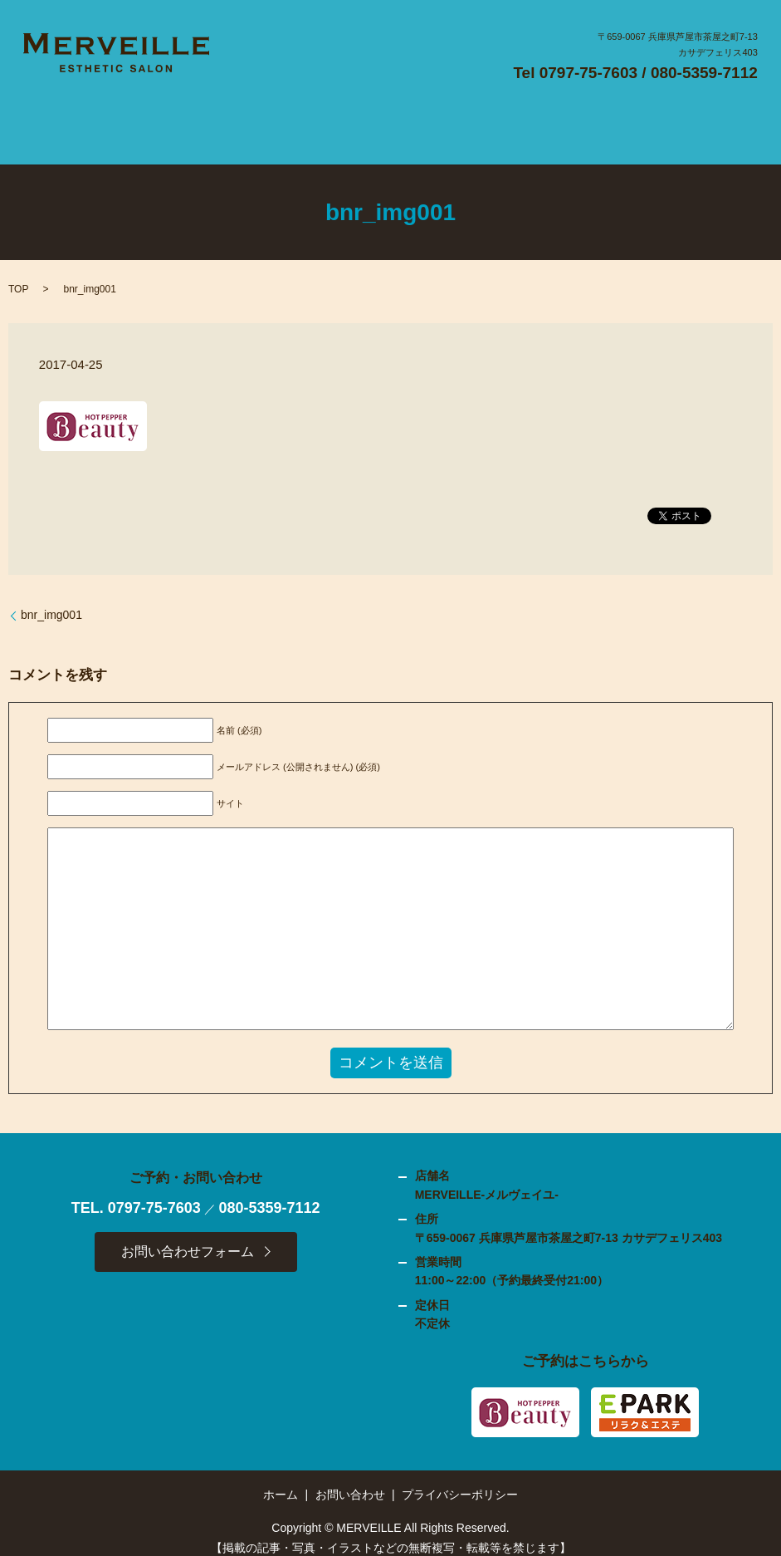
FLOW (324, 126)
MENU (381, 126)
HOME (140, 126)
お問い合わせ (350, 1480)
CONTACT (631, 126)
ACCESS (516, 126)
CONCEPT (257, 126)
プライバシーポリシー (460, 1480)
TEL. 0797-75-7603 (136, 1193)
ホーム (280, 1480)
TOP (18, 276)
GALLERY (446, 126)
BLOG (572, 126)
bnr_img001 (51, 601)
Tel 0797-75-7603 (575, 72)
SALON (193, 126)
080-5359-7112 (704, 72)
